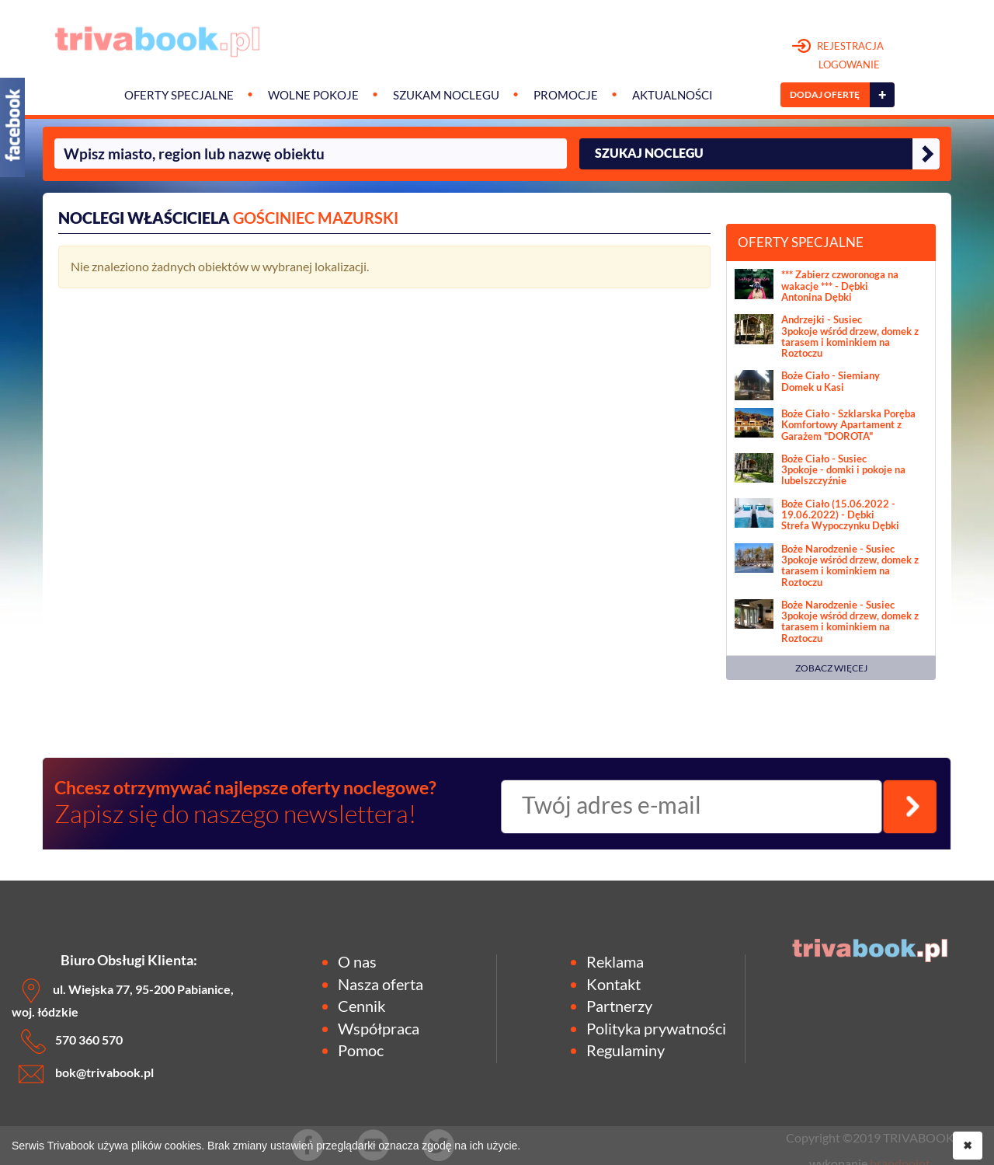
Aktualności (672, 95)
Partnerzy (619, 1005)
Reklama (615, 961)
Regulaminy (625, 1050)
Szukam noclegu (446, 95)
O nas (357, 961)
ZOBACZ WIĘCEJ (831, 668)
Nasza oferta (380, 984)
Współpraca (378, 1028)
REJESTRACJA (838, 56)
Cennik (361, 1005)
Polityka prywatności (656, 1028)
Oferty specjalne (179, 95)
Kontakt (613, 984)
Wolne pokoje (313, 95)
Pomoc (361, 1050)
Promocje (565, 95)
